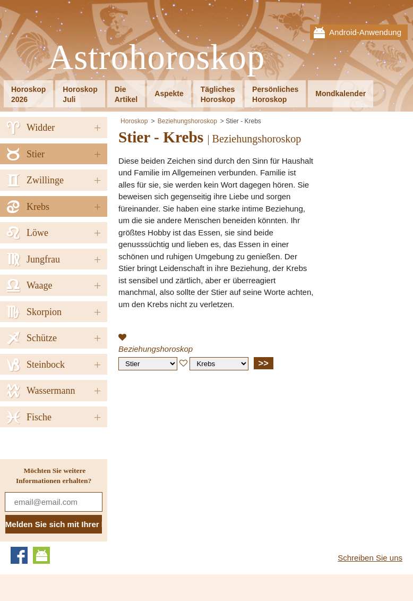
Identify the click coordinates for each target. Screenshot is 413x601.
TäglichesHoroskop (218, 94)
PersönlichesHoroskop (275, 94)
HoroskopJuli (80, 94)
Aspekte (168, 93)
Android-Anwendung (365, 32)
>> (264, 363)
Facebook (19, 555)
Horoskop (134, 121)
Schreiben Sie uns (370, 557)
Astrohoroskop (156, 57)
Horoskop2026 (28, 94)
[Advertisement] (207, 455)
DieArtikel (126, 94)
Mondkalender (340, 93)
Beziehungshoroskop (187, 121)
